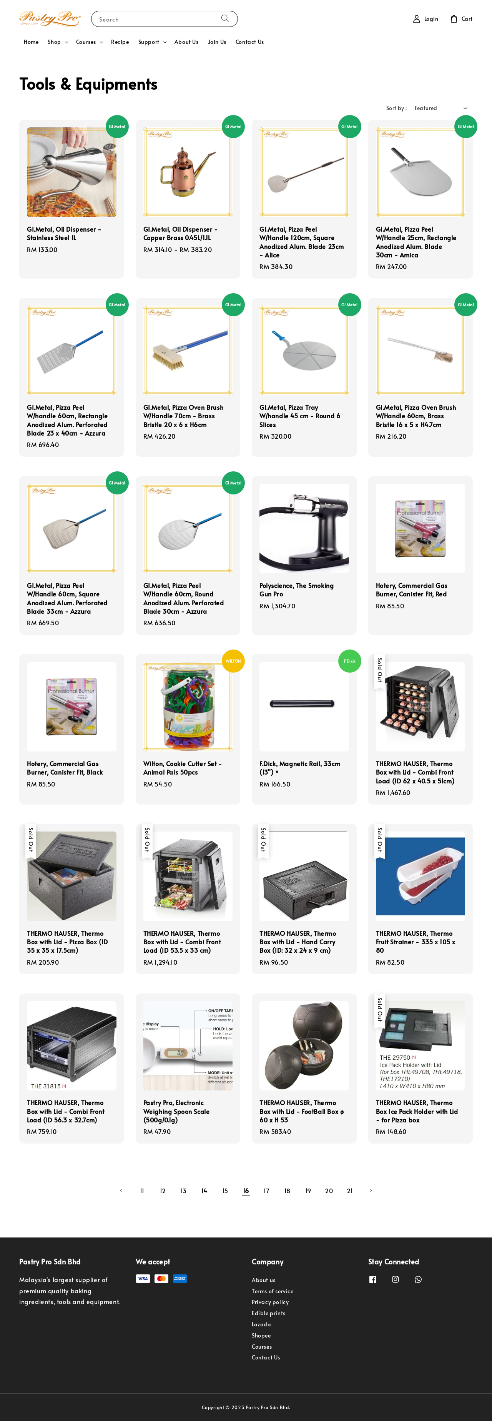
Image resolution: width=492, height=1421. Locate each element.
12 (163, 1190)
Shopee (261, 1335)
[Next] (370, 1190)
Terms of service (273, 1291)
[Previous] (121, 1190)
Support (149, 41)
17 (266, 1190)
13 (184, 1190)
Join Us (217, 41)
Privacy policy (270, 1302)
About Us (187, 41)
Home (31, 41)
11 (142, 1190)
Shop (54, 41)
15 (225, 1190)
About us (264, 1280)
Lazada (261, 1324)
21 (350, 1190)
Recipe (120, 41)
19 (308, 1190)
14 (204, 1190)
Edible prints (269, 1313)
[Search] (225, 18)
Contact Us (250, 41)
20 (329, 1190)
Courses (86, 41)
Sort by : (396, 108)
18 (287, 1190)
